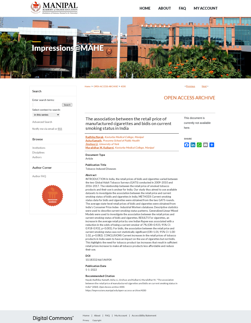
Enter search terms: (43, 100)
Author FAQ (39, 176)
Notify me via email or (47, 128)
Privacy (86, 320)
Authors (37, 157)
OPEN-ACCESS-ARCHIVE (106, 86)
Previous (190, 86)
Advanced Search (42, 121)
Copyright (97, 320)
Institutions (38, 147)
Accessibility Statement (144, 315)
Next (204, 86)
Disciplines (38, 152)
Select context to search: (46, 109)
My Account (121, 315)
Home (88, 86)
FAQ (107, 315)
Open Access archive (189, 97)
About (97, 315)
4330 (123, 86)
